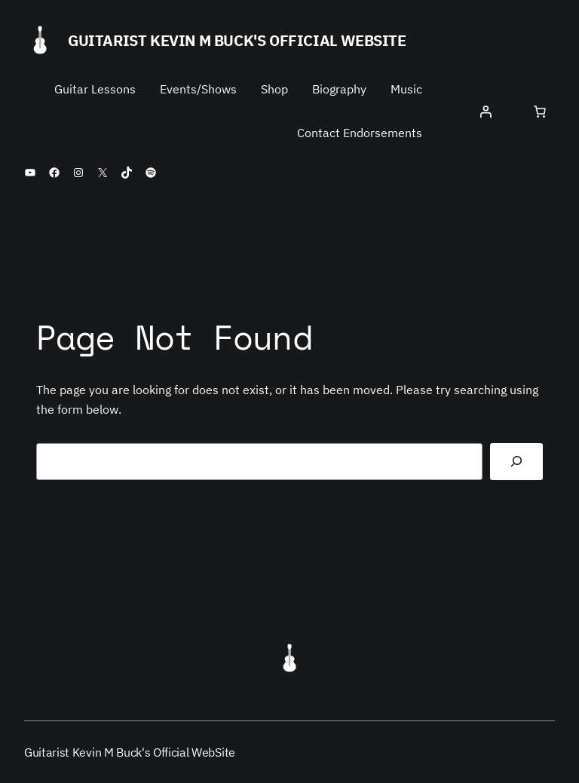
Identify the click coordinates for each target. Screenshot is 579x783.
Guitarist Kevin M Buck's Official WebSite (237, 40)
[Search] (516, 461)
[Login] (485, 111)
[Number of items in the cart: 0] (540, 111)
